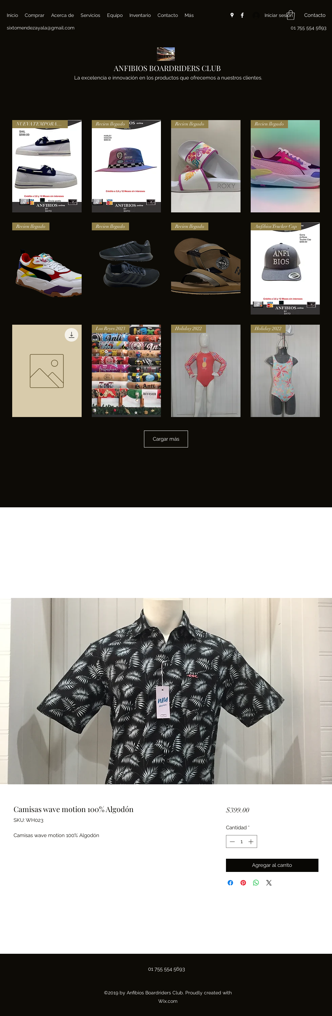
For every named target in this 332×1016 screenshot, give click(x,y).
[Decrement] (231, 841)
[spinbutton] (241, 841)
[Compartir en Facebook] (230, 883)
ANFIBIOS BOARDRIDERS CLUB (167, 68)
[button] (291, 15)
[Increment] (251, 841)
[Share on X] (269, 883)
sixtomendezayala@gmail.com (41, 27)
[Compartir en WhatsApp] (256, 883)
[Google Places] (232, 15)
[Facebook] (242, 15)
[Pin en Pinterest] (243, 883)
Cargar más (166, 439)
